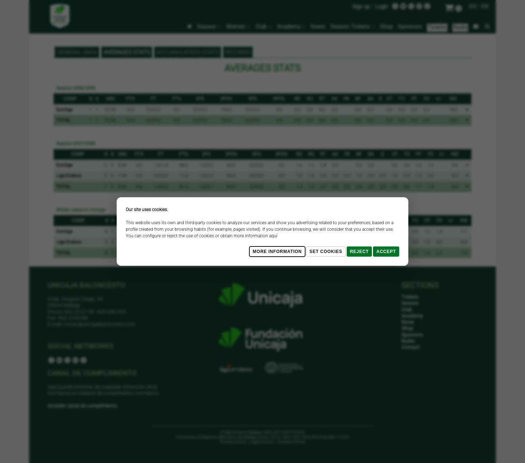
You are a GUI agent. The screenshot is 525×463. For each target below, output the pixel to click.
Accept (386, 251)
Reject (359, 251)
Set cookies (326, 251)
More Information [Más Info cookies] (277, 251)
